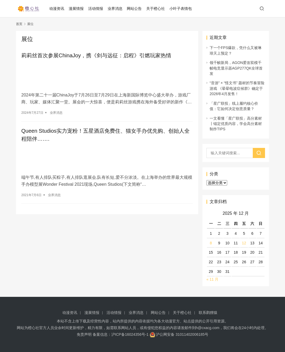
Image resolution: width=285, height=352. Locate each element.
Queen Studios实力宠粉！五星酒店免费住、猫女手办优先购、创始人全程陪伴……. (105, 134)
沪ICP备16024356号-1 (130, 334)
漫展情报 (77, 8)
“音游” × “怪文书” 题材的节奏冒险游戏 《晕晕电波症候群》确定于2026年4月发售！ (237, 88)
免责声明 (84, 334)
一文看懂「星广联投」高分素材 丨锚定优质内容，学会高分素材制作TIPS (236, 123)
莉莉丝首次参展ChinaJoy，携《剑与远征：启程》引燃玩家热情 (96, 55)
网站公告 (135, 8)
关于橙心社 (156, 8)
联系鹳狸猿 (208, 312)
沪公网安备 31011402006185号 (179, 334)
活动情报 (96, 8)
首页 (19, 24)
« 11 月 (212, 279)
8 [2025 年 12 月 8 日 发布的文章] (211, 243)
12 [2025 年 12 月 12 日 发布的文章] (244, 243)
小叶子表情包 (181, 8)
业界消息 (115, 8)
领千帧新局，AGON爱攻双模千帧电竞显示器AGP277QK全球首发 (236, 68)
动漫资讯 (57, 8)
